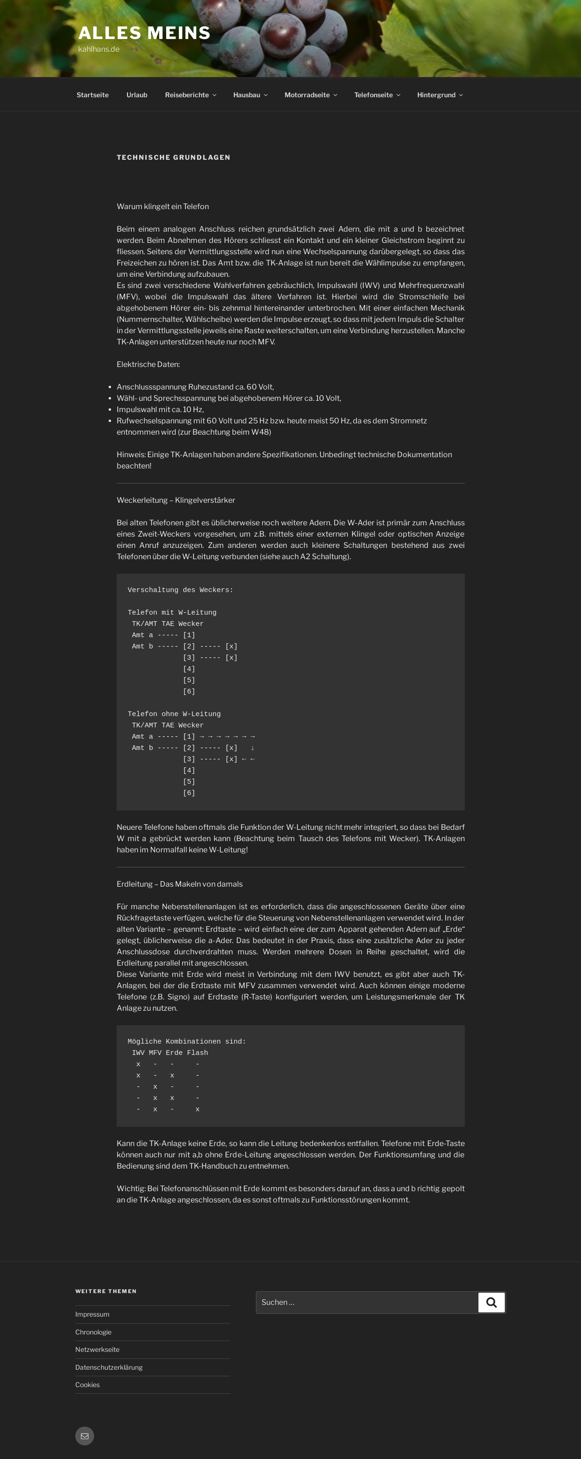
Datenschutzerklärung (109, 1367)
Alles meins (145, 33)
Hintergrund (440, 95)
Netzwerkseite (97, 1349)
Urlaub (137, 95)
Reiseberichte (191, 95)
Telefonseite (378, 95)
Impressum (92, 1314)
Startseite (93, 95)
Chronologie (93, 1332)
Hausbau (251, 95)
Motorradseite (312, 95)
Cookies (87, 1385)
